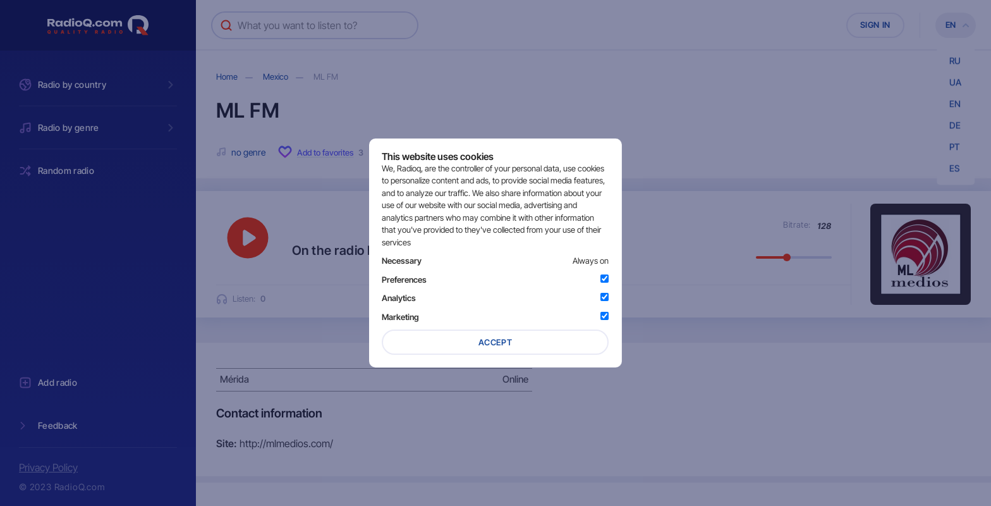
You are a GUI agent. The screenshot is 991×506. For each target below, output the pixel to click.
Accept (495, 342)
